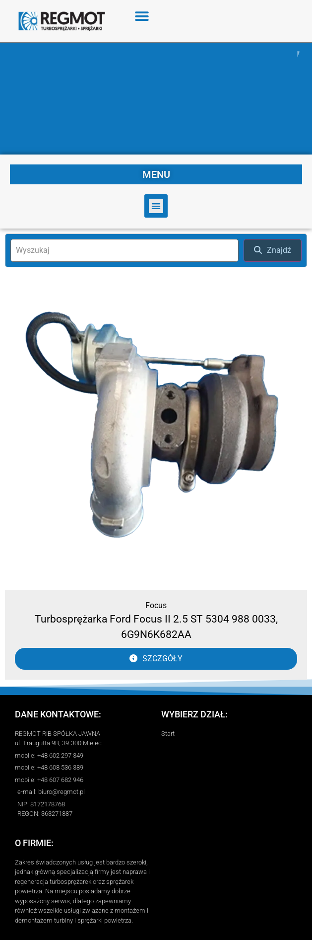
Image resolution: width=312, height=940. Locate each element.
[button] (142, 16)
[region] (156, 99)
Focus (156, 605)
